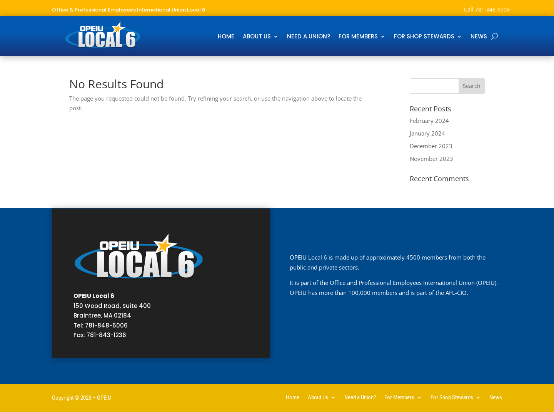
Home (226, 37)
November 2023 (431, 158)
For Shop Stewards (424, 37)
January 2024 (427, 133)
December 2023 (431, 146)
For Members (358, 37)
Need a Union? (308, 37)
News (479, 37)
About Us (257, 37)
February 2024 (429, 120)
